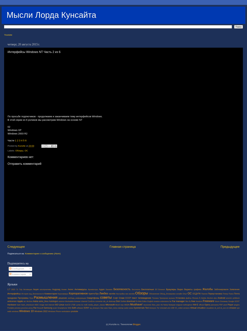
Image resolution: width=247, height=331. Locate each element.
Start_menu (113, 308)
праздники (12, 298)
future (217, 301)
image (42, 305)
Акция (36, 289)
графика (197, 289)
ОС (26, 150)
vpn (238, 308)
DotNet (123, 301)
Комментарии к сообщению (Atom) (43, 253)
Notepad (172, 305)
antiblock (236, 298)
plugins (237, 305)
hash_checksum (27, 305)
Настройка (120, 294)
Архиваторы (93, 289)
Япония (195, 298)
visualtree (210, 308)
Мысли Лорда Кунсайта (51, 15)
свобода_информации (77, 298)
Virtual (193, 308)
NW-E (195, 305)
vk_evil (217, 308)
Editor (144, 301)
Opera (207, 305)
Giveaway (224, 301)
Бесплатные (147, 289)
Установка (180, 298)
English (150, 301)
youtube (74, 311)
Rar (35, 308)
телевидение (144, 298)
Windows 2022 (41, 311)
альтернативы (45, 289)
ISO (56, 305)
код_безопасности (36, 294)
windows (15, 311)
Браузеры (171, 289)
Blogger (136, 324)
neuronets (147, 305)
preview (17, 308)
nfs (161, 305)
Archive (29, 301)
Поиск (231, 294)
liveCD (67, 305)
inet (46, 305)
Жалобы (207, 289)
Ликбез (103, 293)
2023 (13, 289)
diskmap (112, 301)
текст (134, 298)
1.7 (8, 289)
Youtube (8, 35)
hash (19, 305)
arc (25, 301)
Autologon (53, 301)
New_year (156, 305)
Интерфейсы (14, 293)
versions (186, 308)
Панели (204, 294)
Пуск (31, 298)
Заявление (235, 289)
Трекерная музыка (167, 298)
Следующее (16, 246)
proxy (30, 308)
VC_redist (178, 308)
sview (131, 308)
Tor (158, 308)
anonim (229, 298)
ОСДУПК (196, 294)
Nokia (165, 305)
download (131, 301)
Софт (115, 298)
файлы (189, 298)
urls (168, 308)
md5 (85, 305)
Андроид (56, 289)
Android (221, 298)
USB (172, 308)
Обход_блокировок (168, 294)
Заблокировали (221, 289)
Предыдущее (230, 246)
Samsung (48, 308)
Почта (237, 294)
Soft (74, 308)
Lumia (78, 305)
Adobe (203, 298)
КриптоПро (94, 294)
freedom (199, 301)
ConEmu (91, 301)
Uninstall (163, 308)
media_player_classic (96, 305)
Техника (155, 298)
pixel (225, 305)
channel (84, 301)
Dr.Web (139, 301)
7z (17, 289)
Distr (118, 301)
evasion (157, 301)
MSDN (127, 305)
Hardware (11, 305)
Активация (27, 289)
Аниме (64, 289)
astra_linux (44, 301)
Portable (10, 308)
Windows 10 (26, 311)
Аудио (102, 289)
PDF (221, 305)
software (79, 308)
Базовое (109, 289)
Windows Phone (54, 311)
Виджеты (188, 289)
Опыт (185, 294)
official (201, 305)
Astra (35, 301)
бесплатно (136, 289)
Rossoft (40, 308)
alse (215, 298)
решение (63, 298)
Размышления (45, 297)
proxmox (24, 308)
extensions (164, 301)
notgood (179, 305)
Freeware (208, 300)
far (170, 301)
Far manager (178, 301)
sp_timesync (95, 308)
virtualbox (201, 308)
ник (126, 294)
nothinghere (187, 305)
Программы (23, 298)
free (193, 301)
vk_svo (223, 308)
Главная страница (123, 246)
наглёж (112, 294)
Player (230, 305)
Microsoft (110, 304)
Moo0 (117, 305)
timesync (152, 308)
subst (126, 308)
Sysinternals (139, 308)
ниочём (132, 294)
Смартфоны (93, 298)
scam (55, 308)
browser (77, 301)
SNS (69, 308)
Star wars (104, 308)
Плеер (225, 294)
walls (9, 311)
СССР (128, 298)
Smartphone (62, 308)
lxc (82, 305)
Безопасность (121, 289)
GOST (237, 301)
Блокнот (161, 289)
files (187, 301)
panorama (215, 305)
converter (99, 301)
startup (120, 308)
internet (51, 305)
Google (231, 301)
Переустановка (215, 294)
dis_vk (105, 301)
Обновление (154, 294)
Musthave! (136, 304)
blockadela (69, 301)
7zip (20, 289)
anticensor (12, 301)
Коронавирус (63, 294)
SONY (86, 308)
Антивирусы (80, 289)
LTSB (73, 305)
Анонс (70, 289)
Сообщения (16, 269)
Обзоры (19, 150)
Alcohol (210, 298)
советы (106, 297)
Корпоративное (78, 293)
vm (227, 308)
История (24, 294)
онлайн (179, 294)
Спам (121, 298)
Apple (20, 301)
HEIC (37, 305)
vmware (232, 308)
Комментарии (17, 274)
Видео (180, 289)
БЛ (156, 289)
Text (147, 308)
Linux (61, 304)
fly (190, 301)
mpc (122, 305)
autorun (62, 301)
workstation (65, 311)
